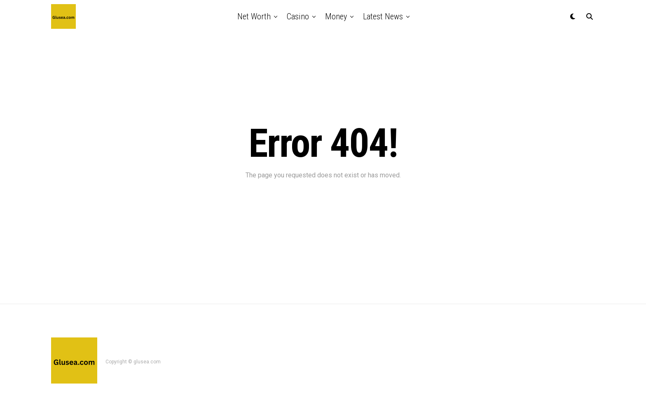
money (336, 16)
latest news (383, 16)
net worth (254, 16)
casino (298, 16)
